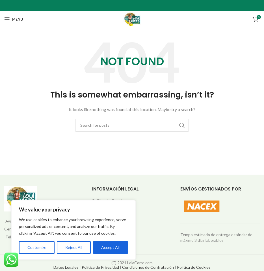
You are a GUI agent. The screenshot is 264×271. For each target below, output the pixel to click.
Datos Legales (66, 267)
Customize (36, 247)
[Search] (132, 125)
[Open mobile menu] (13, 19)
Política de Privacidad (100, 267)
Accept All (110, 247)
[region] (73, 230)
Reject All (73, 247)
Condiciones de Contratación (148, 267)
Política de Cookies (194, 267)
